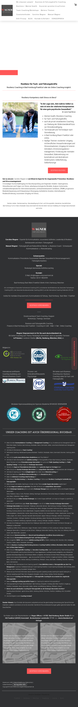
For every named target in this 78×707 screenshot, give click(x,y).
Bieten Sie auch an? (28, 537)
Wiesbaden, (10, 508)
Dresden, (9, 593)
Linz (62, 530)
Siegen (22, 496)
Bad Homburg (57, 460)
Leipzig (65, 508)
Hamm (40, 528)
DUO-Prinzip (21, 18)
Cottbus (26, 496)
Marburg (28, 559)
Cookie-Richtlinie (27, 641)
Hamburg (31, 508)
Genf (12, 533)
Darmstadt (44, 445)
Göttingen (45, 520)
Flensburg (49, 518)
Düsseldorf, (68, 591)
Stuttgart (44, 508)
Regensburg (67, 528)
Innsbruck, (72, 530)
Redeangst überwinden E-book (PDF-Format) (45, 523)
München (65, 559)
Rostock (62, 518)
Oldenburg (9, 520)
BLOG (30, 18)
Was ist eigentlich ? (13, 540)
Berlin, (8, 562)
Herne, (8, 494)
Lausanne (23, 533)
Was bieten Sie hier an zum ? (46, 486)
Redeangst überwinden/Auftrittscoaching (39, 268)
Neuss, (18, 494)
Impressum (6, 682)
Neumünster (56, 518)
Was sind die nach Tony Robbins (27, 457)
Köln (59, 338)
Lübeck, (44, 518)
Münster (47, 511)
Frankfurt (13, 206)
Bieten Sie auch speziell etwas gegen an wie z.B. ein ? (38, 503)
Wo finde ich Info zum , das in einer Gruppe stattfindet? (29, 498)
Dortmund (56, 508)
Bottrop (32, 494)
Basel (15, 533)
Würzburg (33, 518)
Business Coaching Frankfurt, (42, 545)
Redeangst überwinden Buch (23, 523)
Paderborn (13, 494)
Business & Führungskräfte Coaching (50, 2)
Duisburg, (15, 511)
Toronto (55, 574)
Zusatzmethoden (23, 14)
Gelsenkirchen (21, 513)
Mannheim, (53, 511)
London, (42, 574)
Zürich (8, 533)
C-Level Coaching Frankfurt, (40, 567)
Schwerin (67, 518)
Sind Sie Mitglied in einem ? (19, 596)
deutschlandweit (18, 506)
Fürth (21, 494)
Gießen (49, 445)
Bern (18, 533)
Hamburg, (46, 338)
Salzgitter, (50, 520)
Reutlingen (37, 494)
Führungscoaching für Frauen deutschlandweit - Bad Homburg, (24, 584)
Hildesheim (17, 496)
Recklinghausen (70, 494)
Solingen (61, 528)
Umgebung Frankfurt (56, 557)
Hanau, (48, 559)
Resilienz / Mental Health (26, 6)
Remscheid (51, 494)
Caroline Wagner (39, 14)
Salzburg (66, 530)
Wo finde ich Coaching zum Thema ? (21, 472)
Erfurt (19, 528)
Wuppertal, (37, 511)
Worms (20, 515)
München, (53, 338)
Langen (12, 515)
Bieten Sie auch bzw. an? (24, 479)
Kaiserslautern (50, 513)
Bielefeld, (42, 511)
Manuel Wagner (54, 14)
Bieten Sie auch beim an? (36, 535)
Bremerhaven (44, 494)
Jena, (8, 496)
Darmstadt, (16, 508)
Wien (55, 530)
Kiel (45, 513)
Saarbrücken (63, 513)
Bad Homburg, (52, 506)
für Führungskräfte (37, 460)
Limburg (39, 520)
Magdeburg (10, 528)
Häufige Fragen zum (30, 464)
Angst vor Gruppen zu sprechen (62, 498)
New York (24, 574)
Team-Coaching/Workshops (27, 10)
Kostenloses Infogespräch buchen (74, 353)
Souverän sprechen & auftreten (52, 6)
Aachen (27, 513)
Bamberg (39, 518)
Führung (45, 296)
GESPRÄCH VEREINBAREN (39, 305)
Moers (11, 496)
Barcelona (61, 574)
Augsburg (65, 511)
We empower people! (24, 2)
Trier (72, 513)
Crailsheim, (10, 518)
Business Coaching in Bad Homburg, (22, 545)
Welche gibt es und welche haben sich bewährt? (32, 489)
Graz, (59, 530)
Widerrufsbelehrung (19, 682)
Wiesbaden (34, 445)
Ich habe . (18, 486)
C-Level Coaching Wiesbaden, (55, 567)
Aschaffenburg (35, 559)
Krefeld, (15, 528)
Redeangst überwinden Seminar (38, 506)
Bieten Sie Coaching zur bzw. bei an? (30, 474)
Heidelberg (70, 540)
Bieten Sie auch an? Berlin (35, 540)
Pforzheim (26, 494)
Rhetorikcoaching (51, 472)
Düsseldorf (50, 508)
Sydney (51, 574)
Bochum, (20, 511)
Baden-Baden (30, 511)
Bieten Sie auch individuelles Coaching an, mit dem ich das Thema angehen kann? (37, 484)
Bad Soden (53, 559)
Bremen (70, 508)
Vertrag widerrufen (20, 684)
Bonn (24, 511)
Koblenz (57, 513)
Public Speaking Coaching (56, 462)
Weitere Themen (47, 10)
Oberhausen (24, 528)
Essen (61, 508)
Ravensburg (66, 515)
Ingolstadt (28, 520)
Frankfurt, (9, 542)
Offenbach (42, 559)
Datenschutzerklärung (21, 650)
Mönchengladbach (12, 513)
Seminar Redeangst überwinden (26, 469)
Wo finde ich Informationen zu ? (20, 450)
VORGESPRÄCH (58, 18)
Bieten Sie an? (21, 477)
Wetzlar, (23, 559)
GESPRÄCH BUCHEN (58, 170)
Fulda (8, 515)
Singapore (30, 574)
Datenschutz (29, 682)
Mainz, (21, 508)
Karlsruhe (59, 511)
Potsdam (34, 528)
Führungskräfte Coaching (44, 323)
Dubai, (46, 574)
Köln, (36, 508)
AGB (11, 682)
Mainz (39, 445)
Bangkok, (36, 574)
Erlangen (34, 520)
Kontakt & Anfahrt (42, 18)
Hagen (30, 528)
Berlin (39, 338)
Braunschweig (34, 513)
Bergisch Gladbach (60, 494)
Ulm (16, 515)
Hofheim (65, 557)
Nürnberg (9, 511)
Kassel (69, 513)
